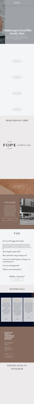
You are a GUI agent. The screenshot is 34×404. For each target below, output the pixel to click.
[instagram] (7, 347)
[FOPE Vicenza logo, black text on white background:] (10, 145)
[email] (11, 347)
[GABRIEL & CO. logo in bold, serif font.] (24, 145)
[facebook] (5, 347)
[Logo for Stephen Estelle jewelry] (10, 171)
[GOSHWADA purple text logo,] (10, 162)
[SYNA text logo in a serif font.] (10, 153)
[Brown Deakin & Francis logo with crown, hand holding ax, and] (24, 136)
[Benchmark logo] (10, 136)
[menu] (32, 2)
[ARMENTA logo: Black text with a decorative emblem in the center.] (10, 128)
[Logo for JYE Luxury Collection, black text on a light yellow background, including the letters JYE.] (24, 128)
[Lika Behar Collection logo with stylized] (24, 153)
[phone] (4, 2)
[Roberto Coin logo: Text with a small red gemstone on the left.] (24, 162)
